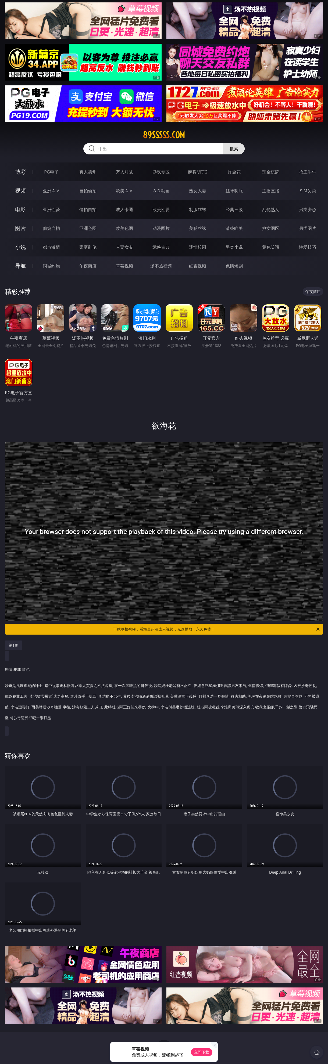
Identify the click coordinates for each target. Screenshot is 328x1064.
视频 (20, 190)
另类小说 (234, 247)
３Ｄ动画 (161, 191)
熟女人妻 (197, 191)
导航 (20, 265)
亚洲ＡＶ (51, 191)
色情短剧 (234, 266)
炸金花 (234, 172)
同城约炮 (51, 266)
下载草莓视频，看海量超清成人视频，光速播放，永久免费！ (216, 629)
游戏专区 (161, 172)
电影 (20, 209)
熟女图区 (270, 228)
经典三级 (234, 209)
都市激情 (51, 247)
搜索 (234, 149)
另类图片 (307, 228)
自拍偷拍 (88, 191)
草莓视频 (124, 266)
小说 (20, 247)
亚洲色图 (88, 228)
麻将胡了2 (198, 172)
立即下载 (201, 1052)
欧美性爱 (161, 209)
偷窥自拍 (51, 228)
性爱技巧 (307, 247)
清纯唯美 (234, 228)
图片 (20, 228)
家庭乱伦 (88, 247)
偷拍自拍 (88, 209)
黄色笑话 (270, 247)
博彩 (20, 171)
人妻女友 (124, 247)
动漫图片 (161, 228)
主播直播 (270, 191)
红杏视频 (197, 266)
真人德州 (88, 172)
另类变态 (307, 209)
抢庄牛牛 (307, 172)
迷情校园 (197, 247)
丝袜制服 (234, 191)
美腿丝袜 (197, 228)
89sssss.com (164, 135)
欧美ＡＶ (124, 191)
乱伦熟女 (270, 209)
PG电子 (51, 172)
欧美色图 (124, 228)
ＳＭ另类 (307, 191)
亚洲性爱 (51, 209)
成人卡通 (124, 209)
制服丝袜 (197, 209)
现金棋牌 (270, 172)
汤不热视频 (161, 266)
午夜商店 (88, 266)
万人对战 (124, 172)
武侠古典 (161, 247)
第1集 (13, 645)
